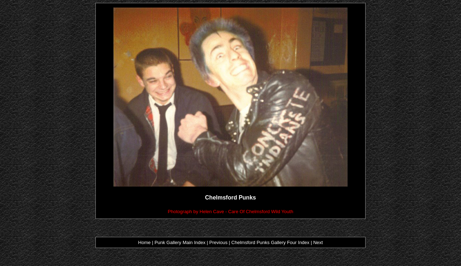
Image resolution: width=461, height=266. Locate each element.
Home (144, 242)
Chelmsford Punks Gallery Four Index (270, 242)
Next (318, 242)
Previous (219, 242)
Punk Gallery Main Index (180, 242)
